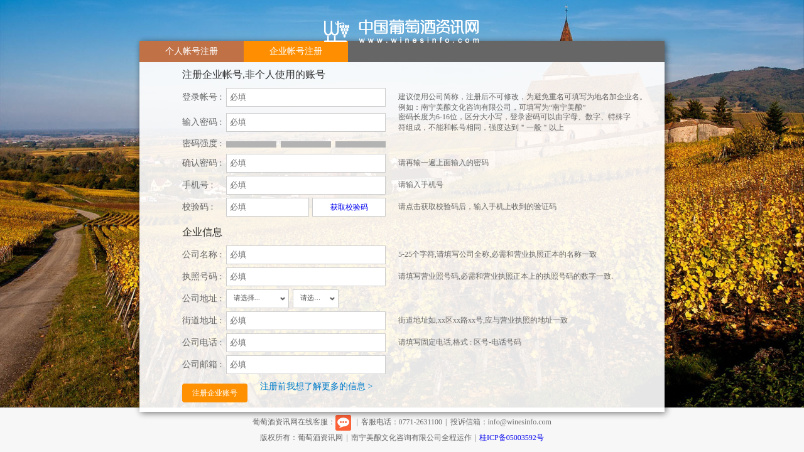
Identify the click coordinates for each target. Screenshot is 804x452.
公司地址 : (202, 298)
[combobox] (257, 298)
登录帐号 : (202, 97)
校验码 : (197, 207)
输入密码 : (202, 122)
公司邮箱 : (202, 364)
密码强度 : (202, 143)
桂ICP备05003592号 (511, 437)
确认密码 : (202, 163)
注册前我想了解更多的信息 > (316, 386)
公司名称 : (202, 254)
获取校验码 (349, 207)
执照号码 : (202, 276)
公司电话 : (202, 342)
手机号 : (197, 185)
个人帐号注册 (191, 51)
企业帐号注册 (295, 51)
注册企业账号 (214, 393)
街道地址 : (202, 320)
